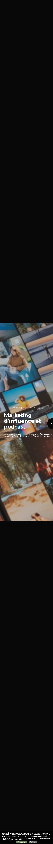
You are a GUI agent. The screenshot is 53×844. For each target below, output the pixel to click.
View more (18, 840)
